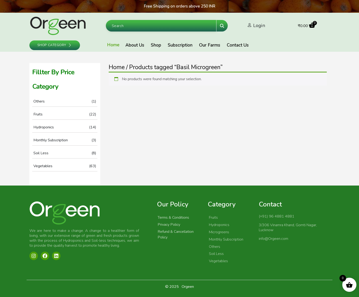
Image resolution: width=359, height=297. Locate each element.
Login (259, 25)
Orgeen (188, 286)
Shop (156, 45)
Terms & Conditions (173, 217)
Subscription (180, 45)
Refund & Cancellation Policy (176, 234)
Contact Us (238, 45)
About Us (134, 45)
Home (113, 45)
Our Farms (209, 45)
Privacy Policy (169, 224)
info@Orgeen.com (273, 238)
